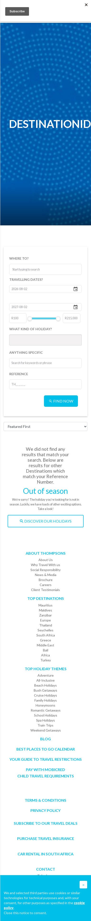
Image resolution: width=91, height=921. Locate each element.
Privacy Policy (45, 810)
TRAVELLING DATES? (26, 279)
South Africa (45, 635)
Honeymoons (45, 705)
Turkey (45, 660)
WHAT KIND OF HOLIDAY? (30, 329)
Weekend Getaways (45, 730)
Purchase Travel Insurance (45, 838)
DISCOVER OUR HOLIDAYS (46, 521)
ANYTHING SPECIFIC (26, 352)
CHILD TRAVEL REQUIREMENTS (45, 776)
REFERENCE (18, 374)
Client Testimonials (45, 590)
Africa (45, 655)
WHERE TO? (19, 258)
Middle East (45, 645)
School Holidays (45, 715)
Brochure (46, 580)
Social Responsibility (45, 570)
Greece (45, 640)
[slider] (29, 318)
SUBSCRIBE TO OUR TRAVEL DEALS (45, 823)
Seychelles (45, 630)
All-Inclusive (45, 680)
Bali (45, 650)
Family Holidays (45, 700)
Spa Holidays (45, 720)
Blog (45, 739)
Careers (46, 585)
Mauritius (45, 605)
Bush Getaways (45, 690)
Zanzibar (45, 615)
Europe (45, 620)
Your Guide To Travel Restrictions (46, 759)
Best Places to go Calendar (45, 749)
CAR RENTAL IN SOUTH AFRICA (45, 854)
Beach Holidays (45, 685)
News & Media (45, 575)
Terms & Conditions (45, 800)
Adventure (46, 675)
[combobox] (30, 269)
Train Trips (45, 725)
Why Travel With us (45, 565)
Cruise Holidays (45, 695)
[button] (83, 884)
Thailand (45, 625)
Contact (45, 869)
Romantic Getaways (46, 710)
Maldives (45, 610)
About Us (45, 560)
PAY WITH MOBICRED (45, 769)
